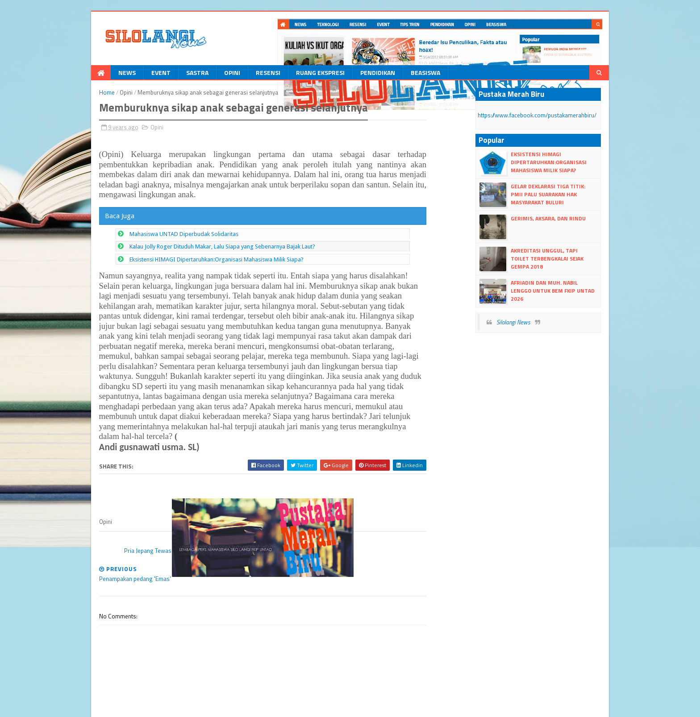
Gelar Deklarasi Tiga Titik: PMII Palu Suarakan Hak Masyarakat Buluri (565, 195)
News (106, 73)
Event (140, 73)
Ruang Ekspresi (299, 73)
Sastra (176, 73)
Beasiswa (404, 73)
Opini (211, 73)
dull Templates (122, 706)
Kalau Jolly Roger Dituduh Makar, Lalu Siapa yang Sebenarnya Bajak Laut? (201, 237)
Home (86, 93)
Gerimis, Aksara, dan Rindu (558, 219)
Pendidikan (356, 73)
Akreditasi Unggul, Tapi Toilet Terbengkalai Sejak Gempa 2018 (564, 255)
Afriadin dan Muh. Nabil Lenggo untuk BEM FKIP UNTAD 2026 (565, 287)
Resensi (247, 73)
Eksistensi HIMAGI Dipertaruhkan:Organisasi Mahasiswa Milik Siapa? (195, 250)
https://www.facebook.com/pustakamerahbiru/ (547, 115)
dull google (244, 706)
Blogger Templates (168, 706)
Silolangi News (524, 323)
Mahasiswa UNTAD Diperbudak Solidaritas (162, 225)
